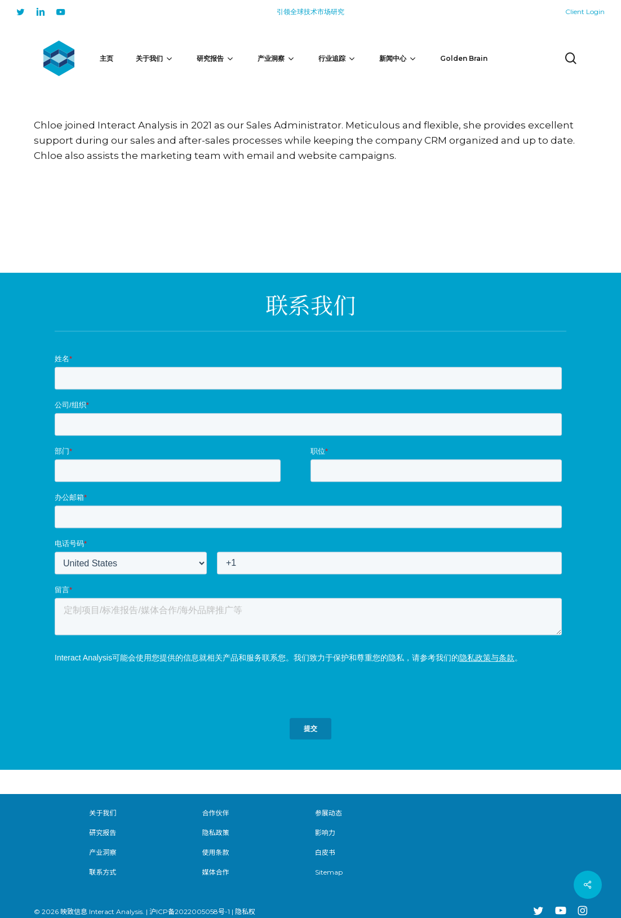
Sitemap (329, 872)
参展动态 (328, 813)
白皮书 (325, 852)
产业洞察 (102, 852)
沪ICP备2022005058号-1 (189, 911)
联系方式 (102, 872)
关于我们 (102, 813)
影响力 (325, 832)
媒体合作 (215, 872)
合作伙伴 (215, 813)
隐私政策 (215, 832)
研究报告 (102, 832)
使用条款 (215, 852)
